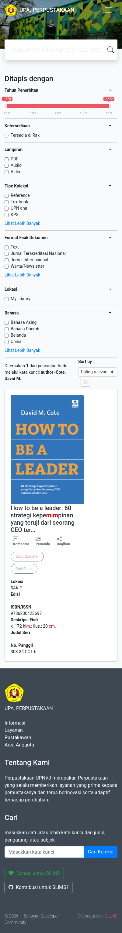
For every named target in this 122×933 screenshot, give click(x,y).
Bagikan (63, 541)
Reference (20, 195)
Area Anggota (19, 745)
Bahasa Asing (24, 322)
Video (16, 171)
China (16, 341)
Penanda (43, 544)
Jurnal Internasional (29, 259)
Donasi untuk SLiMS (34, 873)
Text (15, 247)
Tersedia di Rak (25, 135)
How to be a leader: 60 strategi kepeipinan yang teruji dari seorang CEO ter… (43, 518)
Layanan (14, 730)
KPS (15, 214)
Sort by (85, 361)
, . (27, 556)
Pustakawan (18, 737)
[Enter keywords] (44, 852)
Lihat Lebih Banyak (22, 223)
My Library (20, 298)
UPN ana (19, 208)
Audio (16, 165)
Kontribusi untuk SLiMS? (38, 887)
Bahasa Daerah (25, 328)
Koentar (21, 541)
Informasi (15, 723)
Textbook (19, 201)
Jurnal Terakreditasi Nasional (38, 253)
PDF (15, 158)
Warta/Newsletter (27, 266)
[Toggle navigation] (108, 10)
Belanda (18, 335)
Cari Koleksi (100, 852)
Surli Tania (24, 569)
